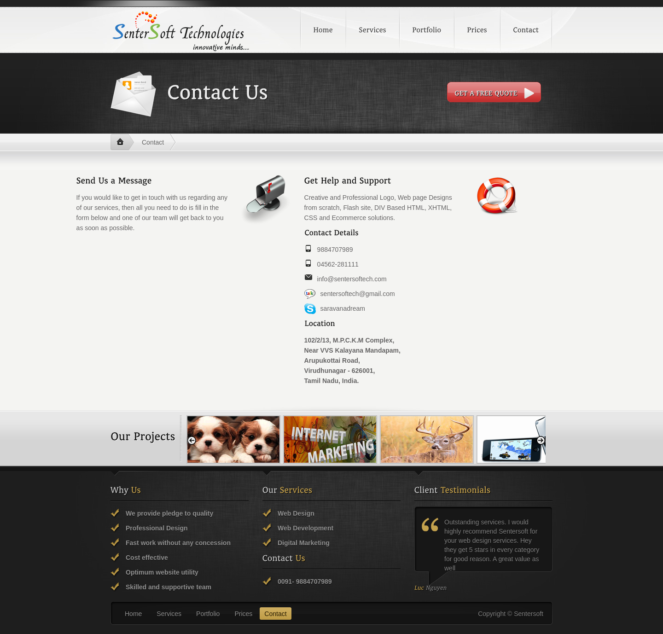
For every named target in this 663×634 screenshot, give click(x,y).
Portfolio (208, 613)
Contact (153, 142)
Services (169, 613)
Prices (243, 613)
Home (122, 142)
